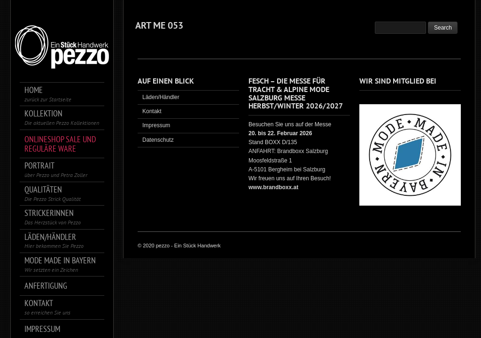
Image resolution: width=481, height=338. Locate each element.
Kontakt (152, 111)
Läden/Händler (160, 97)
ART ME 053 (159, 25)
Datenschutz (158, 140)
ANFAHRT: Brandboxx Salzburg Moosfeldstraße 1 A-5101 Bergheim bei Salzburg (288, 160)
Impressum (156, 125)
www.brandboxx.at (273, 187)
